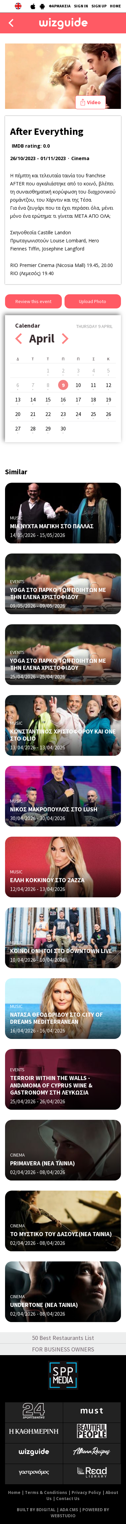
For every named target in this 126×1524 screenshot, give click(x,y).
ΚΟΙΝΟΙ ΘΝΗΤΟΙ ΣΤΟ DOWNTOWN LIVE (61, 951)
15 (48, 399)
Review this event (33, 301)
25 (93, 414)
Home (14, 1492)
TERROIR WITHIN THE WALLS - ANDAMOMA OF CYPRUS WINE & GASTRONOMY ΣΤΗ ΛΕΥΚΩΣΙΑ (51, 1085)
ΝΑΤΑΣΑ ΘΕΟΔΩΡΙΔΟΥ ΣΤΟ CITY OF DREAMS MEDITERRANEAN (56, 1018)
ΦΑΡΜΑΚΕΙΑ (60, 5)
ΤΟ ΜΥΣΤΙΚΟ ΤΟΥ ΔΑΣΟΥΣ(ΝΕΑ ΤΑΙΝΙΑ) (61, 1234)
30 (63, 428)
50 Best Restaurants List (63, 1338)
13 (17, 399)
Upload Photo (92, 301)
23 (63, 414)
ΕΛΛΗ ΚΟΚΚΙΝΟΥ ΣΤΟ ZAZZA (47, 880)
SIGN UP (99, 5)
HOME (115, 5)
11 (93, 385)
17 (78, 399)
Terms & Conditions (46, 1492)
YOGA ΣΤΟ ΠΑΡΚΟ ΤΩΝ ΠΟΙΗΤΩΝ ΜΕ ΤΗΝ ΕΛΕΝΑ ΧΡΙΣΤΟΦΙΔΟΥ (58, 593)
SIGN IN (81, 5)
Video (94, 102)
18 (93, 399)
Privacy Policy (86, 1492)
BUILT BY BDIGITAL (36, 1510)
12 (108, 385)
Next (65, 338)
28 (33, 428)
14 (33, 399)
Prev (18, 338)
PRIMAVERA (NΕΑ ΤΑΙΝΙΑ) (42, 1163)
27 (17, 428)
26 (108, 414)
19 (108, 399)
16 (63, 399)
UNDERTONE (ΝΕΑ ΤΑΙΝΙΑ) (44, 1305)
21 (33, 414)
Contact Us (68, 1498)
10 (78, 385)
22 (48, 414)
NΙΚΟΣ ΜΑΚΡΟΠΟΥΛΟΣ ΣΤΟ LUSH (53, 809)
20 (17, 414)
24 (78, 414)
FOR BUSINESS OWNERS (63, 1349)
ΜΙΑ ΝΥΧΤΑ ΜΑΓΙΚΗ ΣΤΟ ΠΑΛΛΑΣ (52, 526)
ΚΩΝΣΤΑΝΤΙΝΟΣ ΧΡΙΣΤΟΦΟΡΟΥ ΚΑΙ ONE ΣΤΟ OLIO (63, 735)
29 (48, 428)
